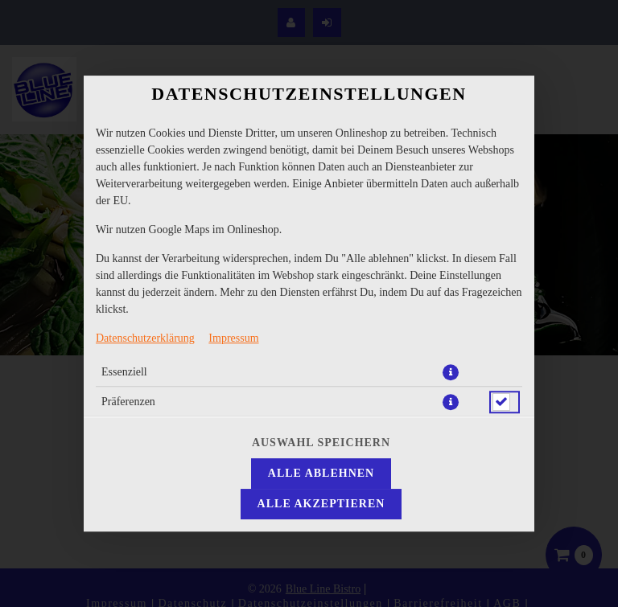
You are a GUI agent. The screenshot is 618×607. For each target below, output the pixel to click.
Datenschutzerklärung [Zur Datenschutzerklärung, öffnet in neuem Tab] (145, 338)
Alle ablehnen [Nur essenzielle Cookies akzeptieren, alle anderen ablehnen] (321, 473)
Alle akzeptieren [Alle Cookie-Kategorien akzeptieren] (321, 504)
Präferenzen (128, 402)
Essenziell (124, 372)
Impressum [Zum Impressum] (233, 338)
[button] (451, 372)
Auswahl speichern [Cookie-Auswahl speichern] (321, 443)
